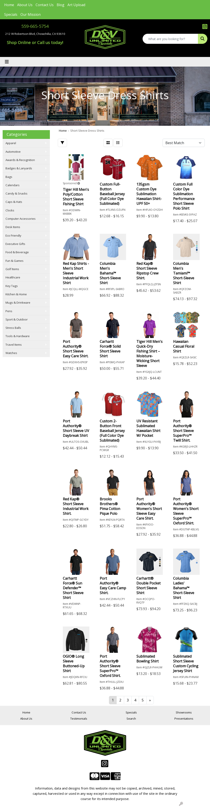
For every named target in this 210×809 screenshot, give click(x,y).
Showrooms (184, 712)
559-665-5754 (35, 26)
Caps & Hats (13, 202)
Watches (11, 353)
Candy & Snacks (16, 193)
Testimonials (78, 718)
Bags (8, 177)
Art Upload (76, 4)
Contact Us (45, 4)
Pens (8, 311)
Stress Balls (13, 328)
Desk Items (12, 227)
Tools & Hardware (17, 336)
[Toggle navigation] (6, 62)
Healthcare (12, 277)
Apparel (10, 143)
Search (131, 718)
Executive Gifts (15, 244)
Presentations (183, 718)
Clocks (9, 210)
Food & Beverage (17, 252)
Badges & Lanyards (18, 168)
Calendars (12, 185)
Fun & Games (14, 261)
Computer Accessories (20, 219)
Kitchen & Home (16, 294)
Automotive (13, 152)
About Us (25, 4)
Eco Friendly (13, 235)
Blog (60, 4)
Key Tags (11, 286)
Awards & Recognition (20, 160)
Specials (10, 14)
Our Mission (30, 14)
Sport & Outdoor (16, 319)
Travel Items (13, 345)
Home (9, 4)
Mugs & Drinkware (17, 302)
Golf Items (12, 269)
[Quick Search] (170, 39)
